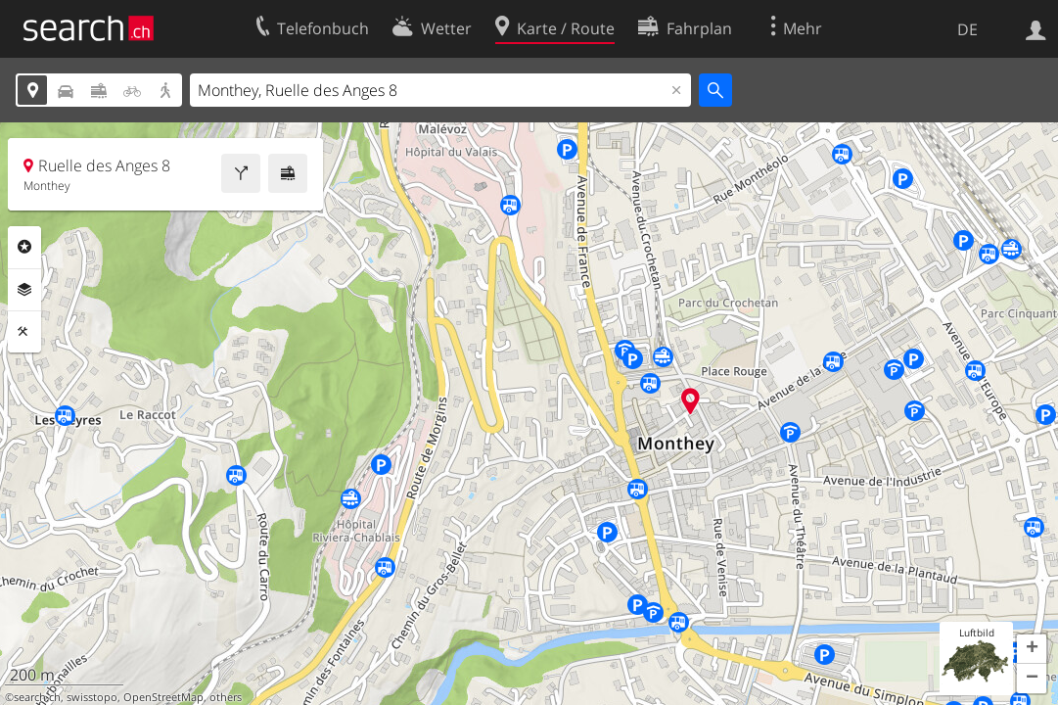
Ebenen (24, 289)
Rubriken (24, 246)
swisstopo (92, 697)
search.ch (37, 697)
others (225, 697)
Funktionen (24, 331)
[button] (1031, 649)
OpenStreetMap (163, 697)
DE (967, 29)
